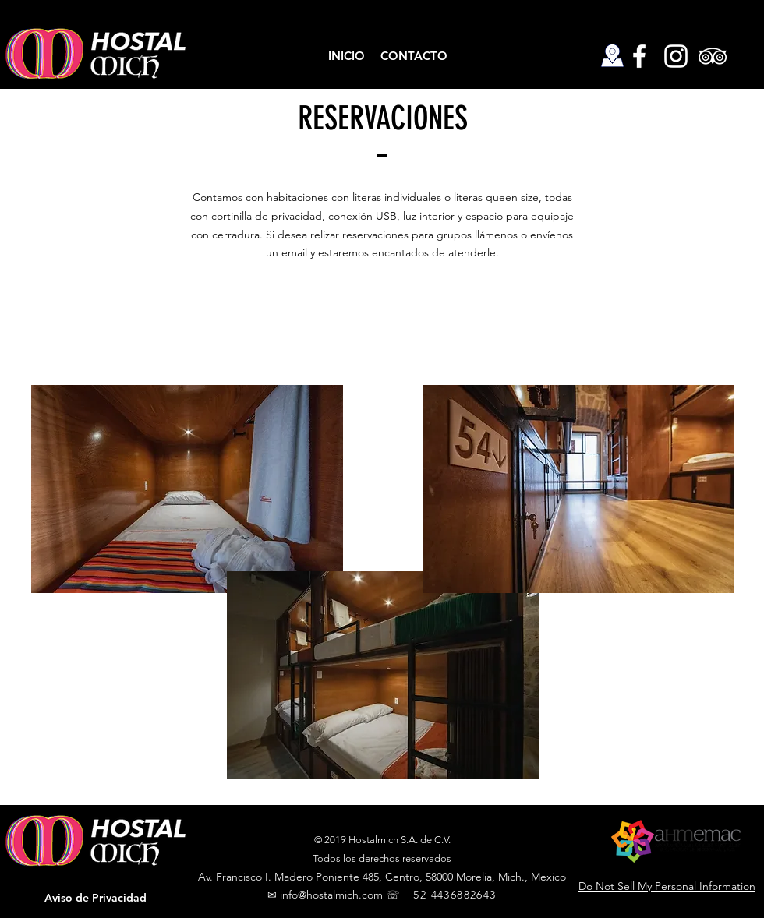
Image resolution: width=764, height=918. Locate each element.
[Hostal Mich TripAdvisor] (712, 56)
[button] (95, 898)
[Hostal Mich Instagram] (675, 56)
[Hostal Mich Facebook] (639, 56)
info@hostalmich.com (331, 895)
